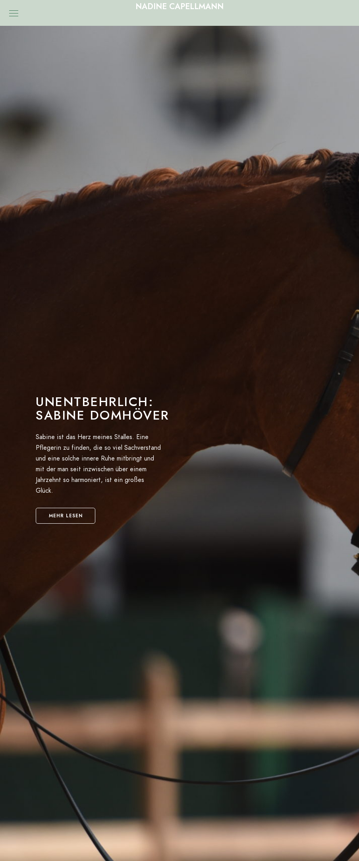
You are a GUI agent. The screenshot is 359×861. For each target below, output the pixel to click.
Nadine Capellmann (179, 6)
